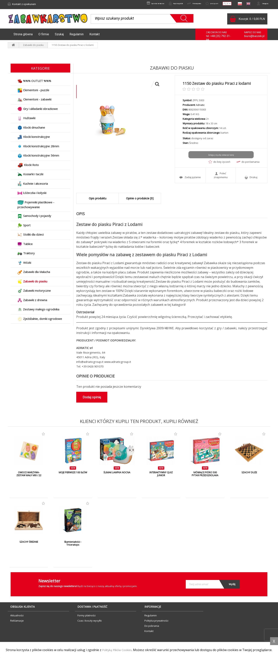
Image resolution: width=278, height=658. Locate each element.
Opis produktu (97, 200)
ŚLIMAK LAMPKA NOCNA (117, 474)
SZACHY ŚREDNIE (29, 543)
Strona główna (23, 36)
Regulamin (77, 36)
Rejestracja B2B (153, 4)
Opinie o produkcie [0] (139, 200)
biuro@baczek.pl (254, 38)
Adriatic (200, 107)
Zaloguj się (259, 4)
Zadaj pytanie (190, 178)
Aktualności (17, 617)
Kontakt (94, 36)
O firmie (43, 36)
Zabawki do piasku (33, 47)
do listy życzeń (219, 163)
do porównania (248, 163)
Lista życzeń (203, 4)
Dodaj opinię (92, 399)
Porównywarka (179, 4)
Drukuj (251, 178)
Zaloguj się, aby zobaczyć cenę (221, 156)
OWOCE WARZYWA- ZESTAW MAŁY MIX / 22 (29, 476)
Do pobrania (151, 627)
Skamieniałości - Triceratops (73, 545)
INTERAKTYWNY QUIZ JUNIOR (161, 476)
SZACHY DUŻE (249, 474)
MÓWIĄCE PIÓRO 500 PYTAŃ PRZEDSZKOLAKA (205, 476)
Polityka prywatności (156, 622)
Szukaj (59, 36)
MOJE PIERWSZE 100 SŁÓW (72, 476)
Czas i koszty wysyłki (89, 622)
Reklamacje (17, 622)
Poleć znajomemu (221, 176)
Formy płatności (86, 617)
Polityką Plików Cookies (119, 646)
